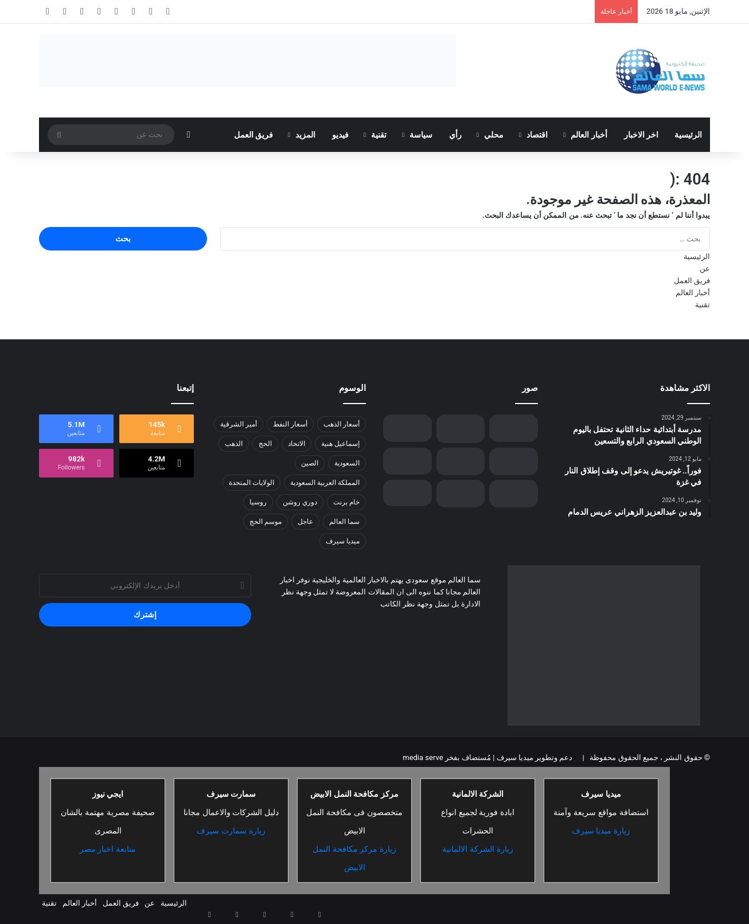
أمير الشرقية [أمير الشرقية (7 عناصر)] (238, 424)
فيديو (340, 134)
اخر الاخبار (641, 134)
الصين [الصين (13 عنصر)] (309, 463)
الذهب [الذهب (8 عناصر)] (234, 444)
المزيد (305, 134)
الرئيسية (688, 134)
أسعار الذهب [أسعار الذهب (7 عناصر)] (341, 424)
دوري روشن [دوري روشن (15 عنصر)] (300, 502)
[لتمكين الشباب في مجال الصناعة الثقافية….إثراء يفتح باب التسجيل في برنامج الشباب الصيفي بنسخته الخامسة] (460, 461)
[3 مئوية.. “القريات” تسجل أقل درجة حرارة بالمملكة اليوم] (407, 428)
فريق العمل (253, 134)
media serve (423, 757)
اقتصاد (537, 134)
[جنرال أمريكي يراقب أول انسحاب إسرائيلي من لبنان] (407, 493)
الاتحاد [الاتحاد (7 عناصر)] (296, 444)
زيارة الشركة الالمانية (477, 848)
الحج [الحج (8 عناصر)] (265, 444)
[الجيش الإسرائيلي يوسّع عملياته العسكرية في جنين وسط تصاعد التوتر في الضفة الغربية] (407, 461)
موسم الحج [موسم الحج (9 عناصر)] (265, 522)
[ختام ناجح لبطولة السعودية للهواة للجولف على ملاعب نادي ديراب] (513, 493)
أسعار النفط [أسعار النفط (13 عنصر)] (290, 424)
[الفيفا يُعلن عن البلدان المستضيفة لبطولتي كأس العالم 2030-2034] (513, 428)
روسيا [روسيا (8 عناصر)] (258, 502)
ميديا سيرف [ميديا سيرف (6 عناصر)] (343, 541)
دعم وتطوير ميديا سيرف (533, 757)
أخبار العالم (589, 134)
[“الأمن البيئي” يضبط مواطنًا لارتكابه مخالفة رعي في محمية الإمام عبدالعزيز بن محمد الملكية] (460, 428)
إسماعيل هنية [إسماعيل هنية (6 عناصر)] (340, 444)
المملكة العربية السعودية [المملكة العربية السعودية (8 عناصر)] (325, 483)
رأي (455, 134)
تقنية (379, 134)
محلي (494, 134)
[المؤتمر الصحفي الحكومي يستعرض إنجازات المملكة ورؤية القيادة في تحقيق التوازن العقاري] (513, 461)
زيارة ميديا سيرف (601, 830)
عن (705, 268)
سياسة (420, 134)
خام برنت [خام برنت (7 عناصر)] (346, 502)
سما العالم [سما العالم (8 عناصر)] (344, 522)
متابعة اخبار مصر (108, 848)
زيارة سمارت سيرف (231, 830)
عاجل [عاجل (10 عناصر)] (305, 522)
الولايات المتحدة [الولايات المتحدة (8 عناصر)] (251, 483)
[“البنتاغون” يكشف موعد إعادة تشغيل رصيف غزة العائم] (460, 493)
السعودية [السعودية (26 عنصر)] (347, 463)
